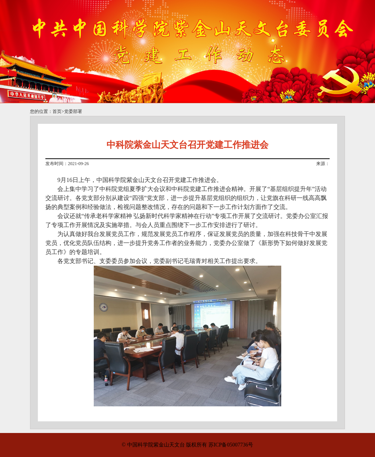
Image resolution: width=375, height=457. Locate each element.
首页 (57, 111)
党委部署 (73, 111)
